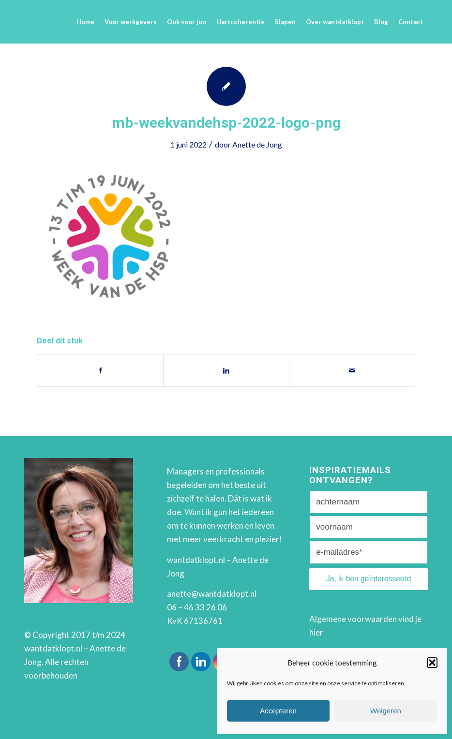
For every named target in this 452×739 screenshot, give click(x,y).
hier (316, 632)
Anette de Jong (257, 144)
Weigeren (385, 711)
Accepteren (278, 711)
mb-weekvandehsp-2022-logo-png (226, 122)
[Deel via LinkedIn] (226, 370)
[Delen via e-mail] (352, 370)
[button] (432, 662)
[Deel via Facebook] (100, 370)
